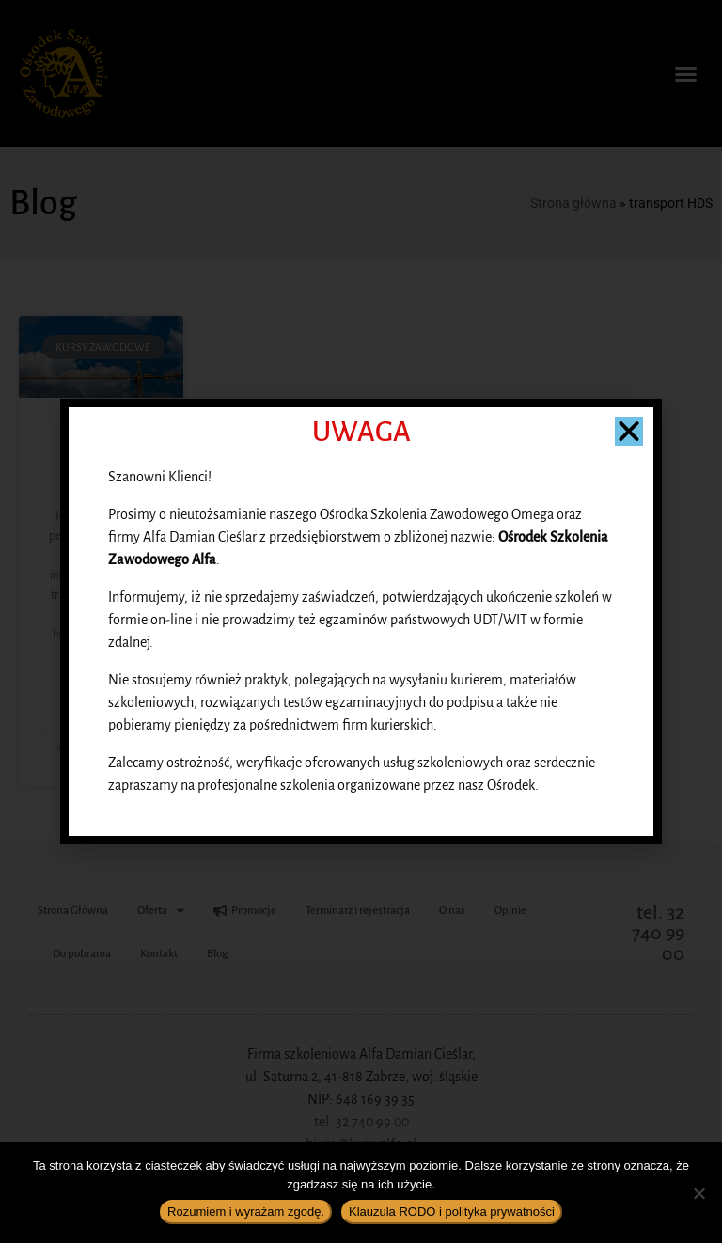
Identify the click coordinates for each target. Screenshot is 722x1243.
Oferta (160, 910)
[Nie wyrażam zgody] (698, 1193)
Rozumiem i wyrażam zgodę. (245, 1211)
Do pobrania (82, 954)
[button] (685, 73)
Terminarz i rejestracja (358, 911)
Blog (217, 954)
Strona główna (573, 203)
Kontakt (159, 954)
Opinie (510, 911)
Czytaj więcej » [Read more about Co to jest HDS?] (101, 700)
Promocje (244, 911)
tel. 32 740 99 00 (658, 933)
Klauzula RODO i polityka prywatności (452, 1211)
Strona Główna (73, 911)
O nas (452, 911)
